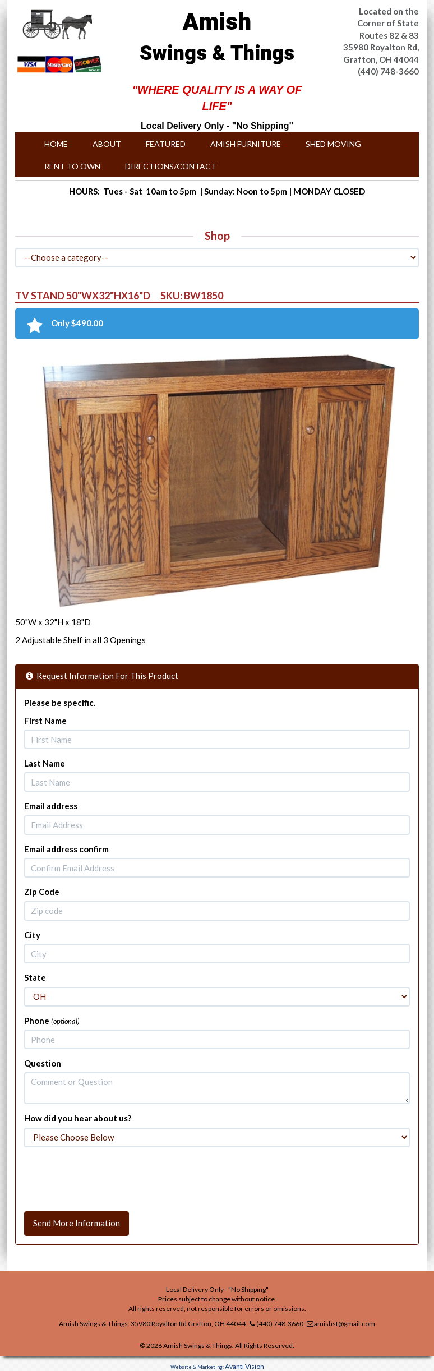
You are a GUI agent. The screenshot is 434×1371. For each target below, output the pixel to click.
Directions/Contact (170, 166)
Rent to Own (72, 166)
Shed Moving (333, 144)
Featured (166, 144)
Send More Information (76, 1223)
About (107, 144)
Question (42, 1063)
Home (56, 144)
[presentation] (109, 1177)
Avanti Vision (244, 1366)
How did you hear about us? (77, 1118)
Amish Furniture (245, 144)
